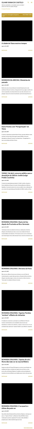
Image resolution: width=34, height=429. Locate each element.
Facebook (8, 8)
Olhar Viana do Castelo (12, 2)
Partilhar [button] (4, 50)
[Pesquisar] (28, 2)
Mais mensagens (28, 427)
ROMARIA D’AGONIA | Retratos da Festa (17, 269)
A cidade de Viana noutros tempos (14, 43)
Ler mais (30, 50)
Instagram (4, 8)
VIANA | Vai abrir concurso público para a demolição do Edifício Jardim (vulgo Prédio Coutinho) (17, 175)
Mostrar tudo (27, 14)
